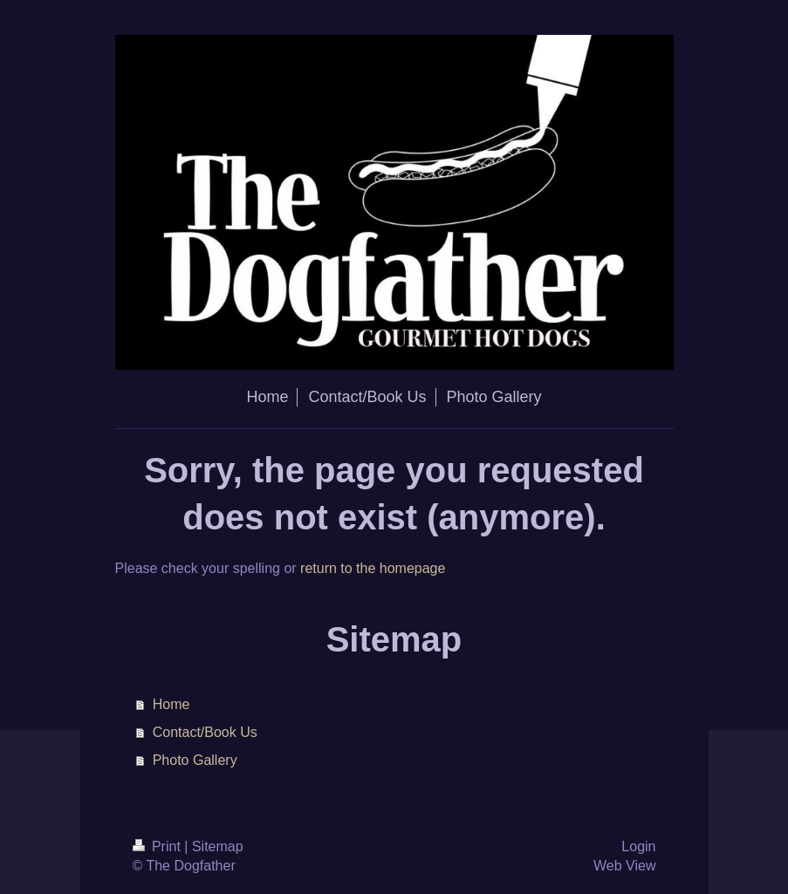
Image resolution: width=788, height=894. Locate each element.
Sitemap (217, 846)
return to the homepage (372, 568)
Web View (624, 865)
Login (638, 846)
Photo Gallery (195, 760)
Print (159, 846)
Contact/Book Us (205, 732)
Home (171, 704)
